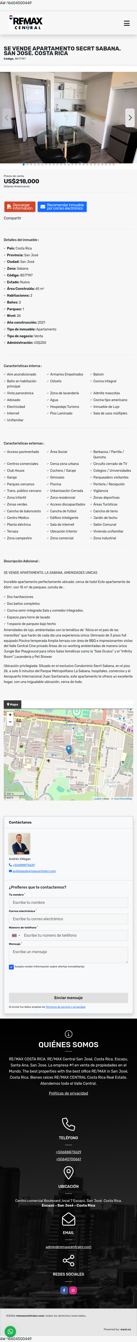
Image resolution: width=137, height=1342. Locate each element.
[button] (24, 164)
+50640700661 (68, 1159)
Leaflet (97, 798)
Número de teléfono (23, 927)
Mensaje (15, 944)
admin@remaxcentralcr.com (68, 1247)
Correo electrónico (23, 911)
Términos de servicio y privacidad (65, 1006)
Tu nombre (17, 895)
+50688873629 (24, 865)
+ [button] (10, 715)
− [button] (10, 722)
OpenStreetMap (123, 798)
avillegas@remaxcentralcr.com (34, 871)
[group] (68, 117)
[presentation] (44, 980)
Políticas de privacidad (68, 1093)
